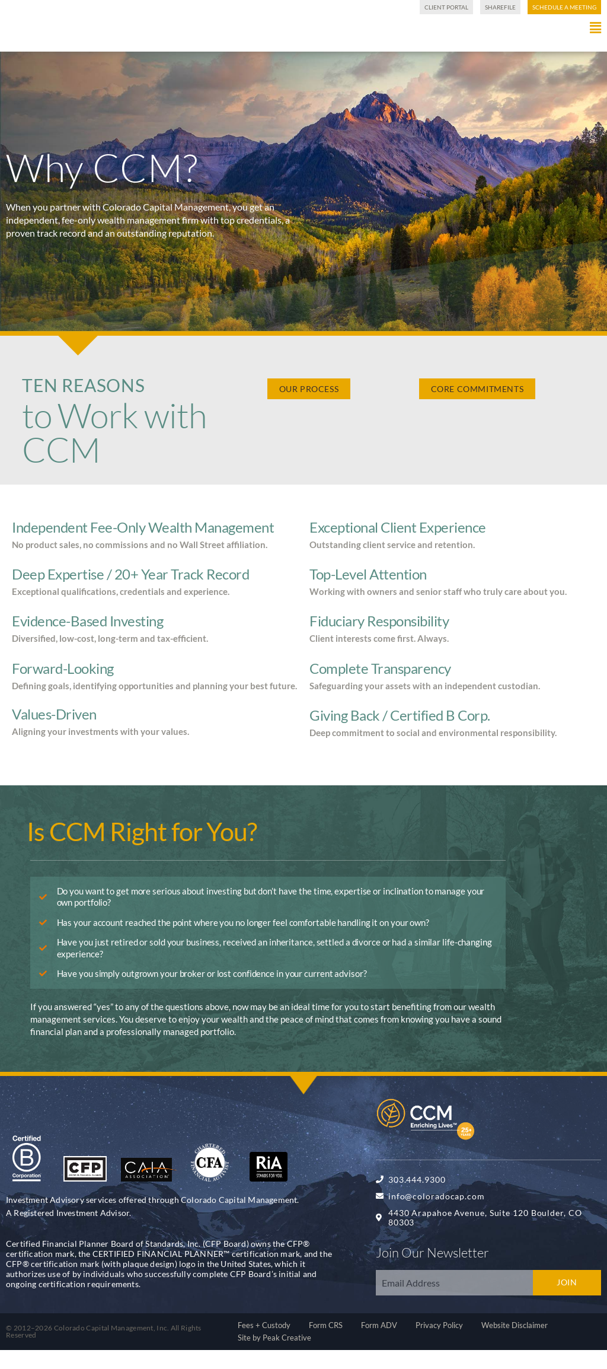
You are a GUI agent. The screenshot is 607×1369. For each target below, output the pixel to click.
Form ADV (379, 1344)
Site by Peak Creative (274, 1356)
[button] (374, 46)
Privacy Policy (439, 1344)
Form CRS (326, 1344)
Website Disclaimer (514, 1344)
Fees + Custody (264, 1344)
